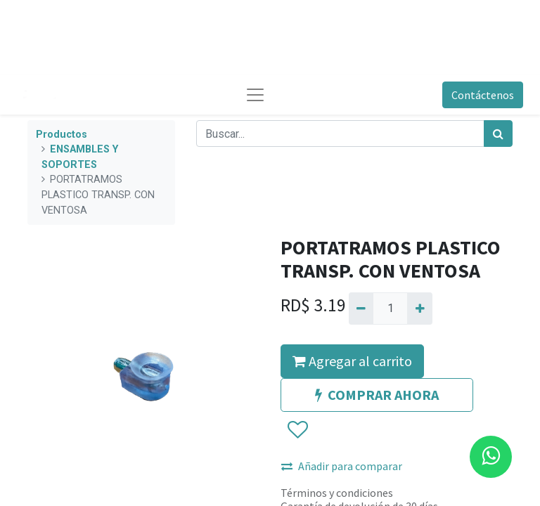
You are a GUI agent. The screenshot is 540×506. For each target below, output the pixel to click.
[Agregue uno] (419, 308)
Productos (61, 135)
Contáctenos (482, 95)
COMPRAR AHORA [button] (377, 394)
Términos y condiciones (337, 493)
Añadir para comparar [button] (341, 466)
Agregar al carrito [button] (352, 361)
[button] (297, 430)
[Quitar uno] (361, 308)
